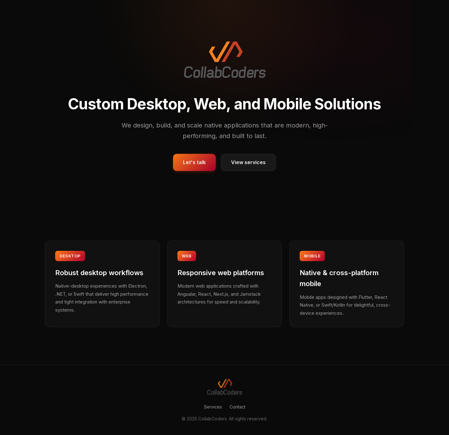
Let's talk (194, 163)
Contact (237, 406)
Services (213, 406)
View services (248, 163)
